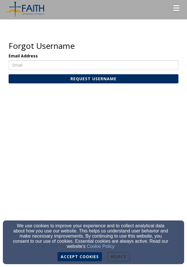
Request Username (93, 78)
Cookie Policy (101, 246)
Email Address (23, 56)
